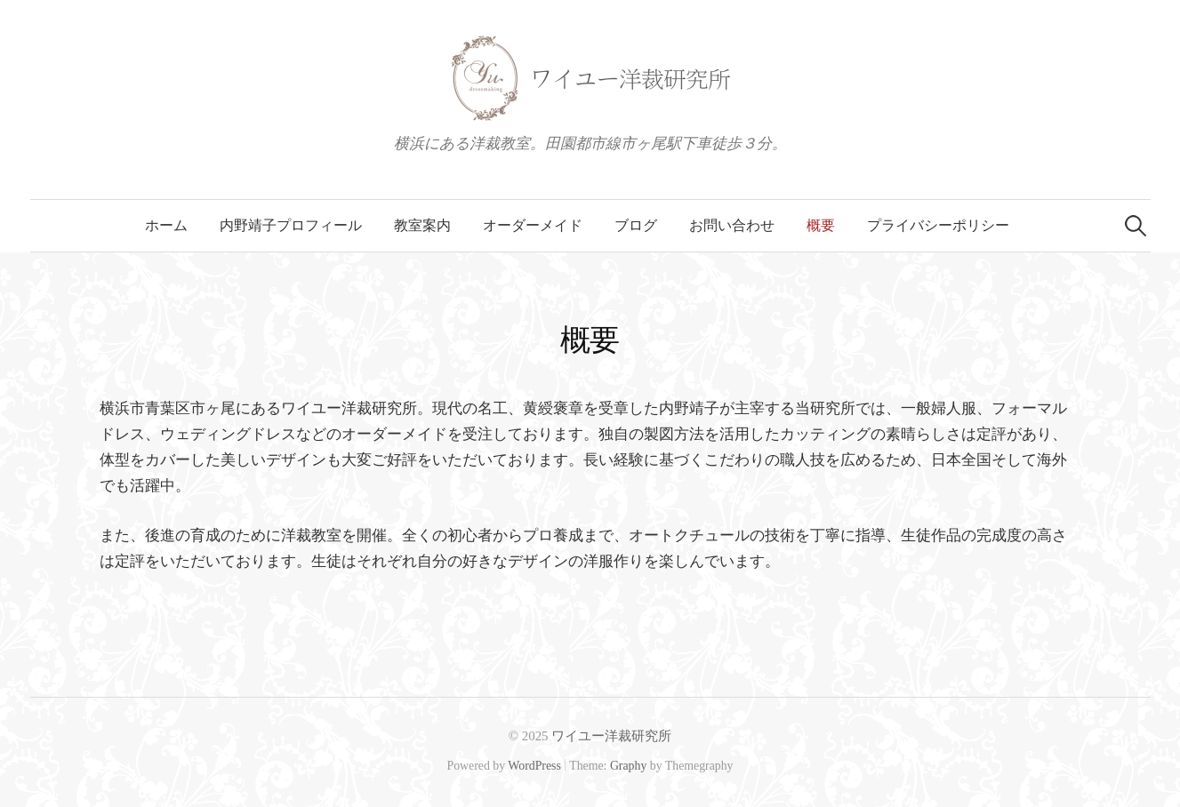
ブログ (635, 225)
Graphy (628, 765)
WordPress (534, 765)
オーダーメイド (532, 225)
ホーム (166, 225)
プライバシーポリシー (938, 225)
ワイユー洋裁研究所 (611, 736)
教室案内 (422, 225)
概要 (821, 225)
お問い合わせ (732, 225)
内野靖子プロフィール (291, 225)
